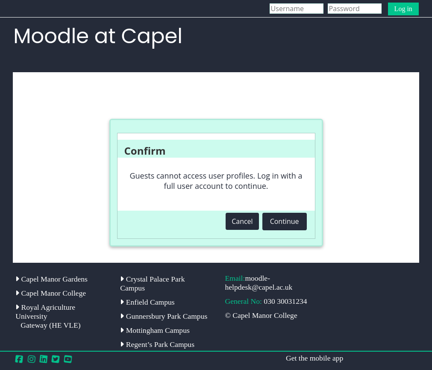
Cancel (242, 221)
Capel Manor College (50, 293)
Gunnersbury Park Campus (163, 316)
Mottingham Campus (154, 330)
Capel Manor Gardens (51, 279)
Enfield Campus (147, 302)
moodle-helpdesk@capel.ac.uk (258, 282)
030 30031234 (285, 301)
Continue (284, 221)
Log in (403, 8)
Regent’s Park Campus (157, 344)
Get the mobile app (314, 358)
